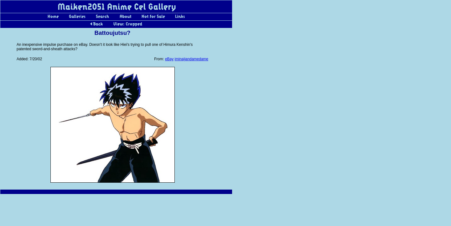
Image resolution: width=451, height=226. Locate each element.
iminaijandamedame (191, 59)
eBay (169, 59)
